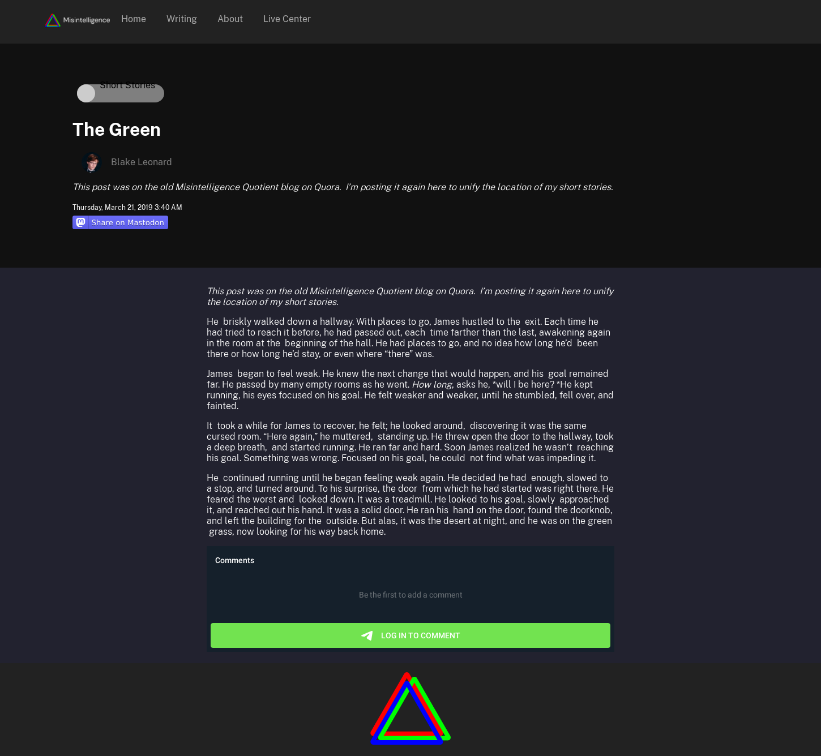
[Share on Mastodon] (120, 223)
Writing (181, 19)
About (230, 19)
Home (133, 19)
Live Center (287, 19)
